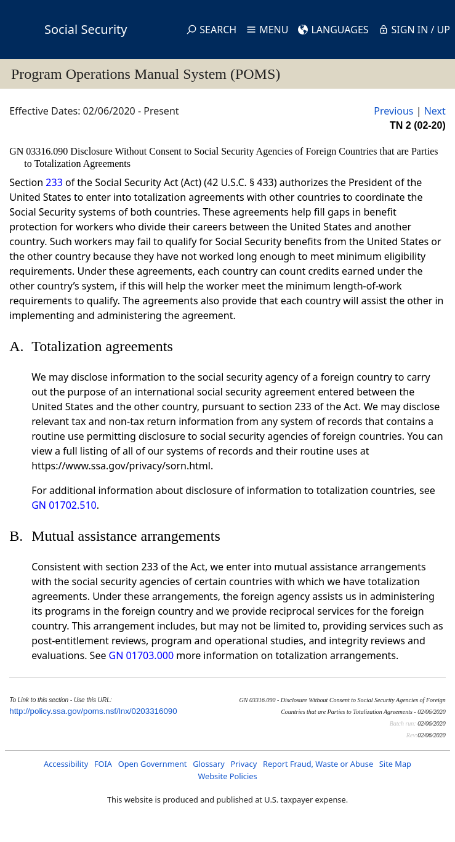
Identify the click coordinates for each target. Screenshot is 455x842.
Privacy (244, 763)
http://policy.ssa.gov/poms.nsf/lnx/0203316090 (93, 711)
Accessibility (66, 763)
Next (435, 111)
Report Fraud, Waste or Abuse (318, 763)
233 (54, 182)
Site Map (395, 763)
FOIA (103, 763)
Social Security (85, 29)
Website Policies (227, 776)
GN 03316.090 (39, 151)
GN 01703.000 (141, 655)
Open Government (152, 763)
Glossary (209, 763)
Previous (393, 111)
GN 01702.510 (63, 505)
